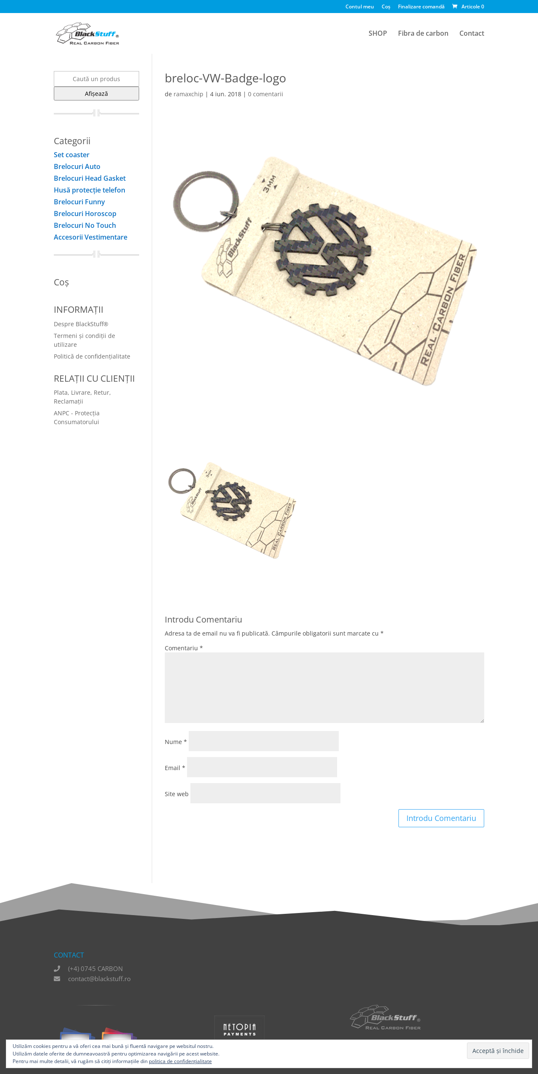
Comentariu (184, 648)
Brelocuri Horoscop (85, 213)
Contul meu (359, 7)
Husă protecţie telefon (89, 190)
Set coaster (72, 154)
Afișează (96, 94)
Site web (177, 794)
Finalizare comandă (421, 7)
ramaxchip (188, 94)
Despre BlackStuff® (81, 324)
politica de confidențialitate (180, 1061)
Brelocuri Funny (79, 201)
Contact (471, 34)
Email (175, 768)
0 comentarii (265, 94)
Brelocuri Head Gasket (90, 178)
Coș (386, 7)
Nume (176, 742)
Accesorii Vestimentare (90, 237)
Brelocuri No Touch (85, 225)
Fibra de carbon (423, 34)
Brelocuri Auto (77, 166)
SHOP (378, 34)
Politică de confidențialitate (92, 356)
